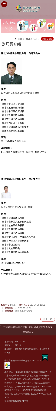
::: (1, 325)
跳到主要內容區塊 (1, 1)
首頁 (20, 39)
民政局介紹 (31, 39)
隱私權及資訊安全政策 (41, 327)
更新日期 (8, 341)
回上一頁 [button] (47, 319)
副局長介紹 (47, 39)
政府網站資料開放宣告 (15, 327)
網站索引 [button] (4, 4)
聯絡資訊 (28, 332)
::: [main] (3, 37)
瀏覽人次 (8, 345)
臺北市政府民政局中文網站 (28, 8)
